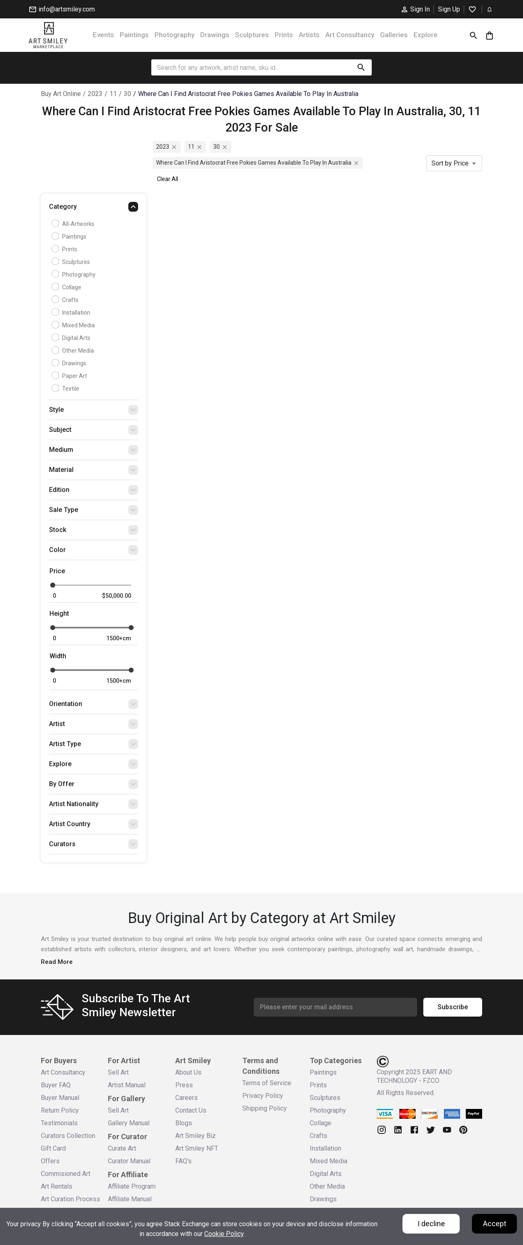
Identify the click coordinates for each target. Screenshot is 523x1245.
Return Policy (60, 1110)
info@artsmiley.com (62, 9)
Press (184, 1085)
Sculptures (252, 35)
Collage (67, 287)
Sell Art (118, 1072)
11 (113, 94)
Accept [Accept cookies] (494, 1223)
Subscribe (452, 1007)
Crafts (66, 300)
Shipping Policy (264, 1108)
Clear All (167, 179)
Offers (50, 1161)
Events (103, 35)
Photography (174, 35)
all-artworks (74, 224)
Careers (186, 1098)
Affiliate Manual (130, 1199)
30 (127, 94)
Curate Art (122, 1148)
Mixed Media (74, 325)
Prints (284, 35)
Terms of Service (266, 1083)
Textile (66, 388)
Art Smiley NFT (196, 1148)
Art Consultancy (349, 35)
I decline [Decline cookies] (431, 1223)
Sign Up (449, 9)
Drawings (214, 35)
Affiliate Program (132, 1186)
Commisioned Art (65, 1174)
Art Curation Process (70, 1199)
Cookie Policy (224, 1234)
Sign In (415, 9)
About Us (188, 1072)
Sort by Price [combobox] (450, 163)
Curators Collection (68, 1136)
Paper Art (70, 376)
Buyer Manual (60, 1098)
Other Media (74, 350)
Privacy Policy (262, 1096)
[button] (93, 209)
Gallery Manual (129, 1123)
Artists (309, 35)
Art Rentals (56, 1186)
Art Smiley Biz (195, 1136)
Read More (57, 962)
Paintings (134, 35)
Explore (425, 35)
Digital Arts (72, 338)
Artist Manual (126, 1085)
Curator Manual (129, 1161)
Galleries (394, 35)
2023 (95, 94)
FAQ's (183, 1161)
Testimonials (59, 1123)
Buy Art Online (61, 94)
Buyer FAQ (56, 1085)
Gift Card (53, 1148)
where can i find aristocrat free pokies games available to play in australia (248, 94)
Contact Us (190, 1110)
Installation (72, 312)
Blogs (183, 1123)
